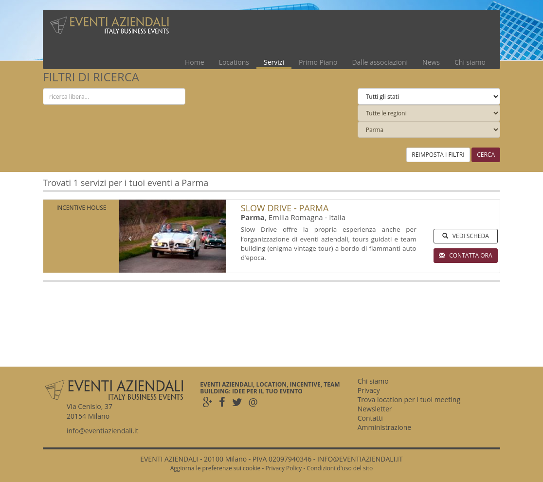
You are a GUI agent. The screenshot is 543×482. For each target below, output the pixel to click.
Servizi (274, 62)
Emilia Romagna (296, 217)
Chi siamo (470, 62)
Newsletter (375, 408)
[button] (127, 236)
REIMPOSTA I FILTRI (438, 154)
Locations (234, 62)
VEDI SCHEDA (465, 236)
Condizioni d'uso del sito (340, 468)
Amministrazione (385, 427)
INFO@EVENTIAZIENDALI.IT (360, 458)
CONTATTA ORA (465, 255)
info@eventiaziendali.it (103, 430)
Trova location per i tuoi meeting (409, 399)
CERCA (486, 154)
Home (194, 62)
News (431, 62)
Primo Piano (318, 62)
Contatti (370, 418)
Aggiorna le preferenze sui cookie (215, 468)
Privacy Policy (283, 468)
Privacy (369, 390)
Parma (253, 217)
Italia (337, 217)
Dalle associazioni (380, 62)
